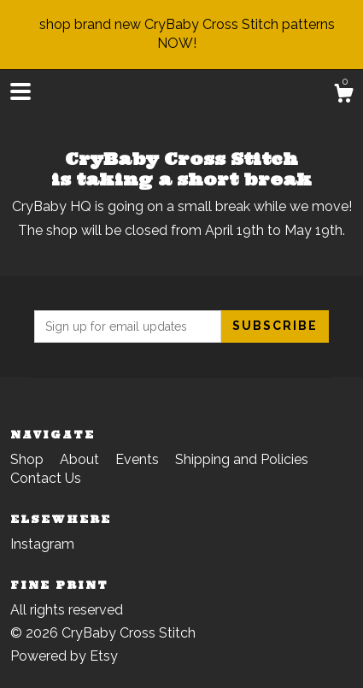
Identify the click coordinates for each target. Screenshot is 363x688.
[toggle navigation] (20, 91)
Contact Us (45, 478)
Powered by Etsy (64, 656)
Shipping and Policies (241, 459)
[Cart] (343, 96)
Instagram (42, 544)
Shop (28, 459)
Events (138, 459)
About (81, 459)
